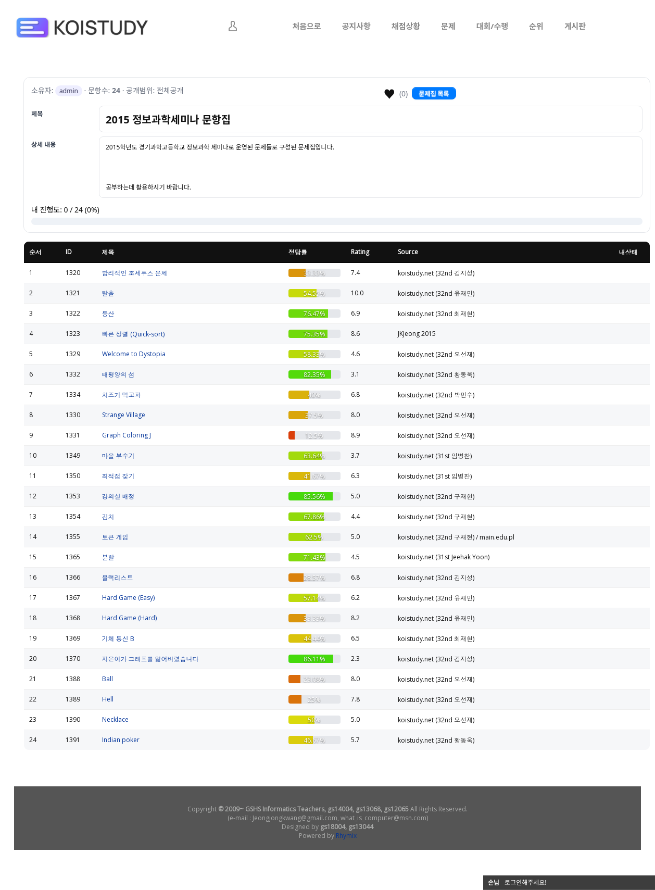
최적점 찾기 (118, 476)
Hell (108, 699)
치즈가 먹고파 (121, 395)
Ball (107, 678)
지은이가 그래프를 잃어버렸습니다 (150, 659)
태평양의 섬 (118, 374)
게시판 (575, 26)
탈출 (108, 293)
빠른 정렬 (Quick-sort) (133, 334)
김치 (108, 516)
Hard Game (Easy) (128, 597)
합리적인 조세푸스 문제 (135, 273)
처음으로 (306, 26)
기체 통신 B (118, 638)
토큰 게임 (115, 537)
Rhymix (346, 835)
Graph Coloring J (126, 435)
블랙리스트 (117, 577)
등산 (108, 313)
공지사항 (356, 26)
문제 (448, 26)
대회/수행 (492, 26)
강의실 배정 (118, 496)
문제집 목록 (434, 93)
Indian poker (121, 739)
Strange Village (123, 414)
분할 (108, 557)
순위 (536, 26)
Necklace (115, 719)
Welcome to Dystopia (134, 353)
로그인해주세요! (526, 882)
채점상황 (406, 26)
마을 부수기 (118, 456)
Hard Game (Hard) (129, 617)
